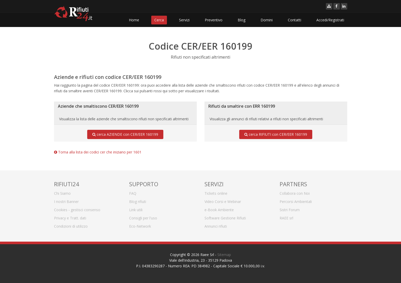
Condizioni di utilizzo (71, 224)
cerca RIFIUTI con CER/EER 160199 (275, 134)
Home (134, 19)
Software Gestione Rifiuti (225, 216)
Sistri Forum (290, 208)
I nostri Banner (66, 199)
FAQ (132, 191)
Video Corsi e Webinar (222, 199)
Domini (267, 19)
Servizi (184, 19)
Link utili (135, 208)
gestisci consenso (85, 208)
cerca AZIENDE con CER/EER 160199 (125, 134)
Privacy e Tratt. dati (70, 216)
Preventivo (213, 19)
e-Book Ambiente (219, 208)
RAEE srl (286, 216)
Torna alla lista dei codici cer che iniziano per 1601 (97, 152)
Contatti (294, 19)
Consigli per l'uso (143, 216)
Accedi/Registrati (330, 19)
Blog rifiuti (137, 199)
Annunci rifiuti (215, 224)
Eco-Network (140, 224)
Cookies (60, 208)
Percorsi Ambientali (296, 199)
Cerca (159, 19)
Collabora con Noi (295, 191)
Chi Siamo (62, 191)
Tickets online (215, 191)
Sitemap (224, 254)
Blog (241, 19)
